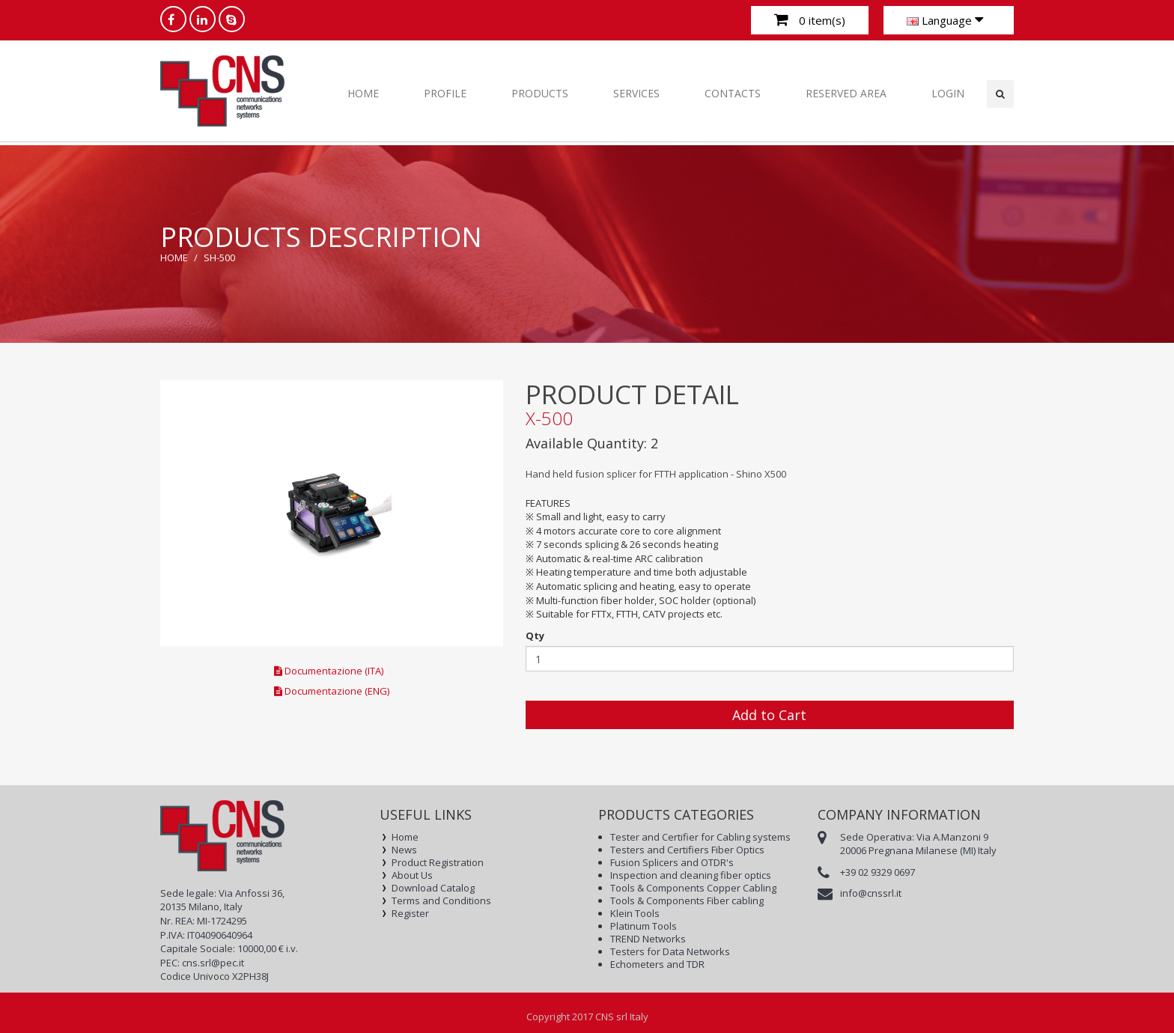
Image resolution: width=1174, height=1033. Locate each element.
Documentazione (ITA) (328, 670)
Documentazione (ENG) (331, 691)
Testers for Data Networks (670, 951)
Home (363, 93)
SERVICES (636, 93)
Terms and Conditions (441, 900)
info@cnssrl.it (870, 893)
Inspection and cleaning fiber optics (690, 875)
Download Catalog (433, 888)
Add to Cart (769, 715)
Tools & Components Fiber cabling (687, 900)
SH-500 (219, 257)
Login (947, 93)
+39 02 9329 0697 (877, 872)
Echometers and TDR (657, 964)
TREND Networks (648, 939)
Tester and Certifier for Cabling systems (700, 837)
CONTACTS (733, 93)
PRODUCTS (539, 93)
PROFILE (445, 93)
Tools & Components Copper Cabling (693, 888)
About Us (412, 875)
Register (410, 913)
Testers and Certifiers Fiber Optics (687, 850)
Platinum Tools (643, 926)
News (404, 850)
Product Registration (438, 862)
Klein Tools (635, 913)
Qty (535, 635)
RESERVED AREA (846, 93)
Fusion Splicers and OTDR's (672, 862)
